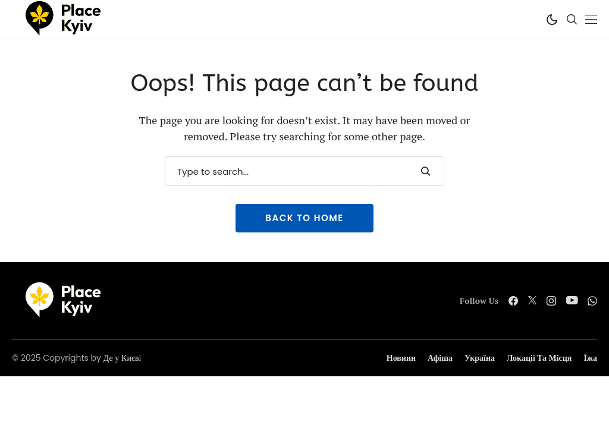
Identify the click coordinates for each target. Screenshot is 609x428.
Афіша (440, 358)
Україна (479, 358)
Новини (401, 358)
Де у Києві (122, 358)
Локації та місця (539, 358)
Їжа (590, 358)
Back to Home (304, 218)
